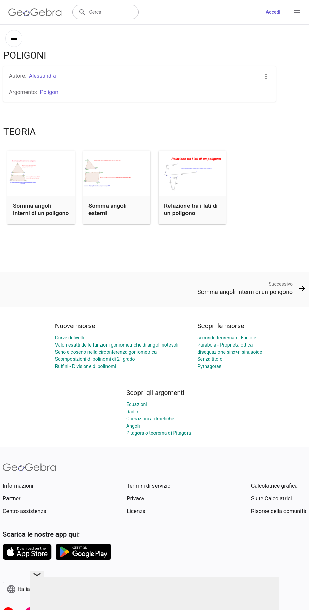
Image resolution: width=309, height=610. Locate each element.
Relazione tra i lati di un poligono (191, 209)
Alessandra (42, 76)
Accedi (273, 12)
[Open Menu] (297, 12)
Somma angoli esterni (107, 209)
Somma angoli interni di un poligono (41, 209)
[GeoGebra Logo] (35, 12)
